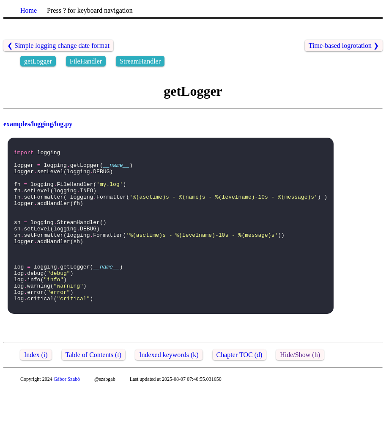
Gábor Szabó (67, 411)
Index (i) (36, 386)
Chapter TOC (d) (239, 386)
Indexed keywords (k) (168, 386)
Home (28, 10)
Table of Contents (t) (94, 386)
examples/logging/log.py (37, 123)
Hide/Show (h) (300, 386)
